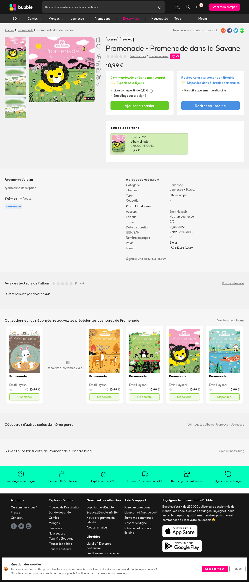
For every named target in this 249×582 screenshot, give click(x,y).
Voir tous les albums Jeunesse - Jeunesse (216, 425)
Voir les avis (138, 56)
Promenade (25, 30)
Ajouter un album (98, 528)
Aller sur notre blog (231, 451)
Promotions (102, 19)
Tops (179, 19)
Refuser (237, 568)
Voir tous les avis (233, 283)
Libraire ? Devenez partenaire (99, 546)
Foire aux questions (137, 507)
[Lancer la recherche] (160, 7)
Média (204, 19)
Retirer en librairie (210, 106)
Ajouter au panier (139, 106)
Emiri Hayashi (179, 212)
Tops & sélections (61, 539)
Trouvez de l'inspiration (64, 507)
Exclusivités (131, 19)
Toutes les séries (60, 544)
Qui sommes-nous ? (24, 507)
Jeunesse (79, 19)
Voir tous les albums (230, 321)
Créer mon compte (224, 7)
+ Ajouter (26, 199)
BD (17, 19)
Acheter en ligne (135, 523)
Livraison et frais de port (140, 513)
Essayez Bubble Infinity (102, 513)
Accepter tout (214, 568)
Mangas (56, 19)
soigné (141, 96)
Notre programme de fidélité (101, 520)
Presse (15, 513)
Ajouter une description (20, 188)
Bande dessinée (60, 513)
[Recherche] (98, 7)
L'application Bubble (100, 507)
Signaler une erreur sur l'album (146, 259)
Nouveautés (160, 19)
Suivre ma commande (138, 518)
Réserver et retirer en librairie (138, 531)
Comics (35, 19)
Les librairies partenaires (103, 554)
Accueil (9, 30)
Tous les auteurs (60, 549)
